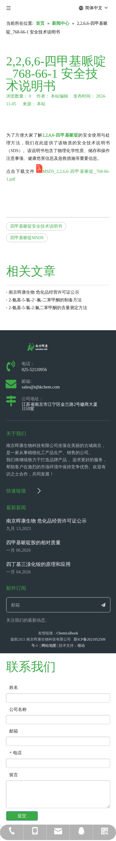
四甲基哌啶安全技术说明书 (36, 226)
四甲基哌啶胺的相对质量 (33, 542)
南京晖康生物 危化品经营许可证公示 (44, 292)
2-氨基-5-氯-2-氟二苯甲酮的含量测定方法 (48, 307)
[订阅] (103, 605)
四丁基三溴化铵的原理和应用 (38, 564)
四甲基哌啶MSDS (27, 237)
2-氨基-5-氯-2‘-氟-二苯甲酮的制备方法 (45, 300)
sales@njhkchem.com (41, 387)
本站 (41, 104)
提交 (22, 815)
